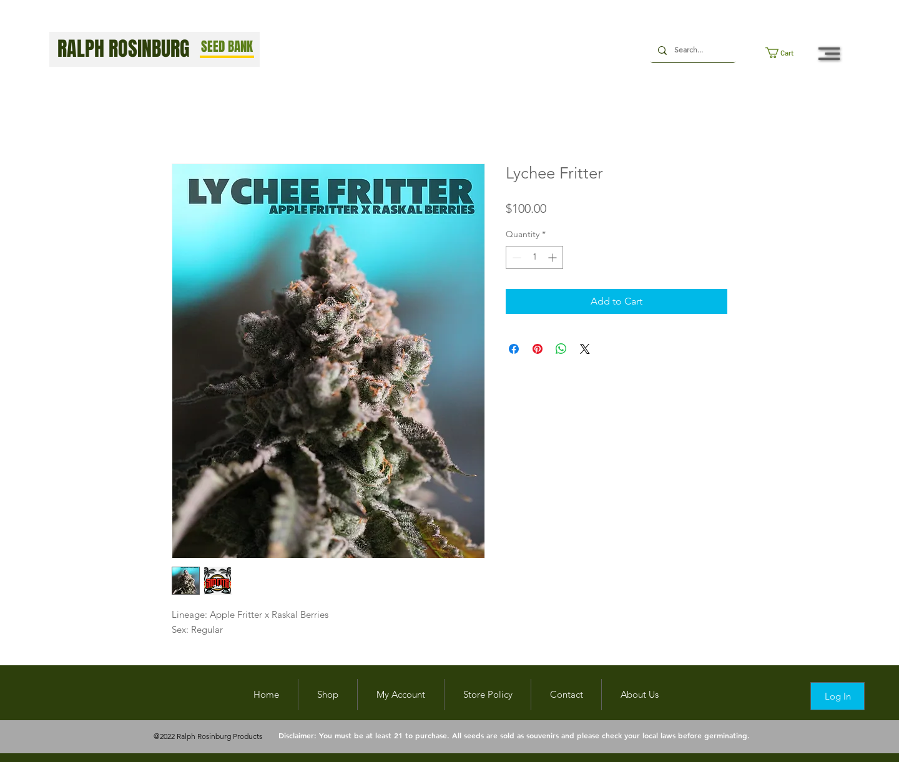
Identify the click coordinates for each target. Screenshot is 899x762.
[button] (785, 52)
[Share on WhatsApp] (561, 348)
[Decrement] (515, 257)
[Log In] (837, 696)
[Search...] (691, 50)
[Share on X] (584, 348)
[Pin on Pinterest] (537, 348)
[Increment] (553, 257)
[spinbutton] (534, 257)
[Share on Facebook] (513, 348)
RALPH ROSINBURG (123, 49)
